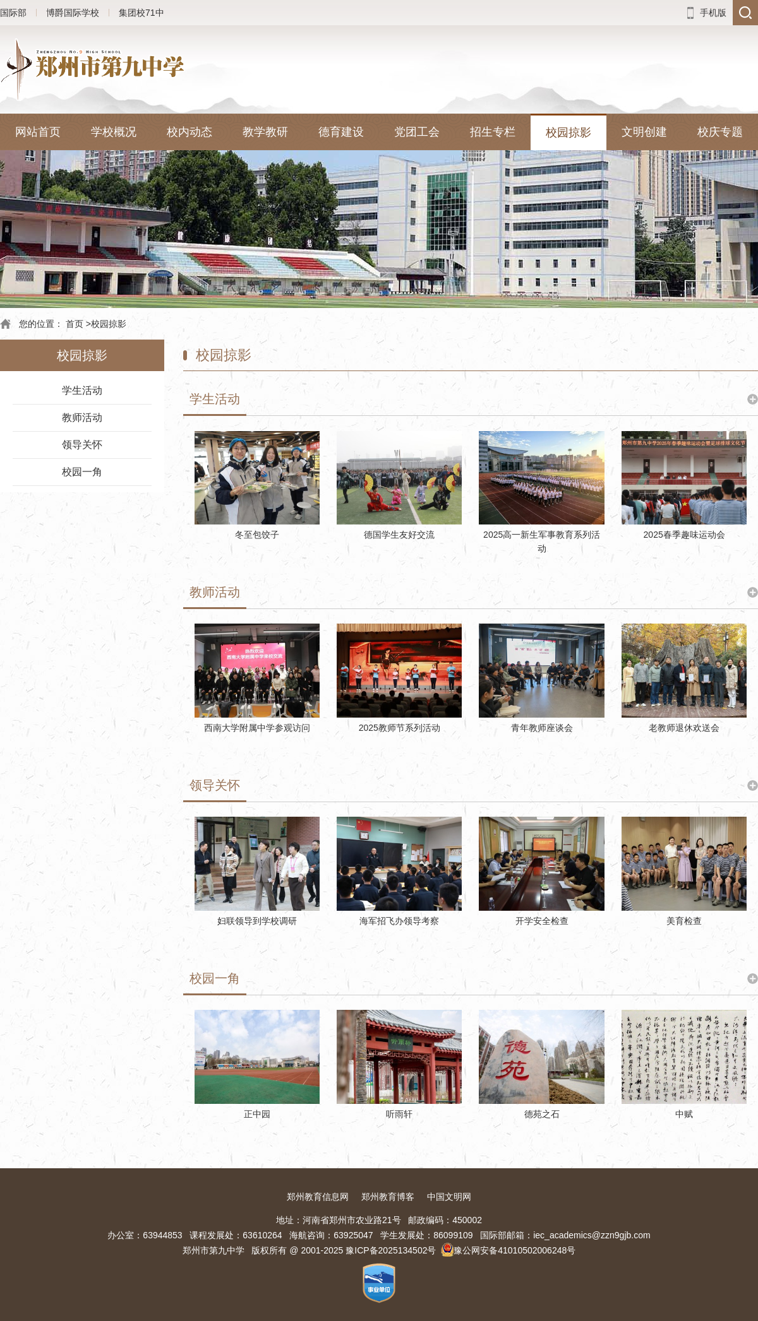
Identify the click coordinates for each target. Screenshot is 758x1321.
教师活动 (82, 417)
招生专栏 (492, 132)
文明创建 (644, 132)
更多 (752, 399)
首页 (74, 324)
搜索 (745, 12)
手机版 (713, 13)
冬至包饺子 (257, 535)
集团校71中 (141, 13)
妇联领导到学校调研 (257, 921)
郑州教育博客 (387, 1197)
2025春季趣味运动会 (684, 535)
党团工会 (417, 132)
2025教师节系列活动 (399, 728)
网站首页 (38, 132)
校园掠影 (568, 132)
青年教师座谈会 (542, 728)
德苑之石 (542, 1114)
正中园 (257, 1114)
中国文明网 (449, 1197)
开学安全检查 (541, 921)
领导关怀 (82, 444)
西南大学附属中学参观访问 (257, 728)
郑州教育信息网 (318, 1197)
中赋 (684, 1114)
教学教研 (265, 132)
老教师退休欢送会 (684, 728)
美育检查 (684, 921)
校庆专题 (720, 132)
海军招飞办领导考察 (399, 921)
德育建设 (341, 132)
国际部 (13, 13)
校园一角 (82, 471)
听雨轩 (399, 1114)
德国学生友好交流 (399, 535)
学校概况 (113, 132)
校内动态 (189, 132)
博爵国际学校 (72, 13)
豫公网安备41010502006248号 (514, 1250)
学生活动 (82, 390)
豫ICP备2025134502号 (391, 1250)
